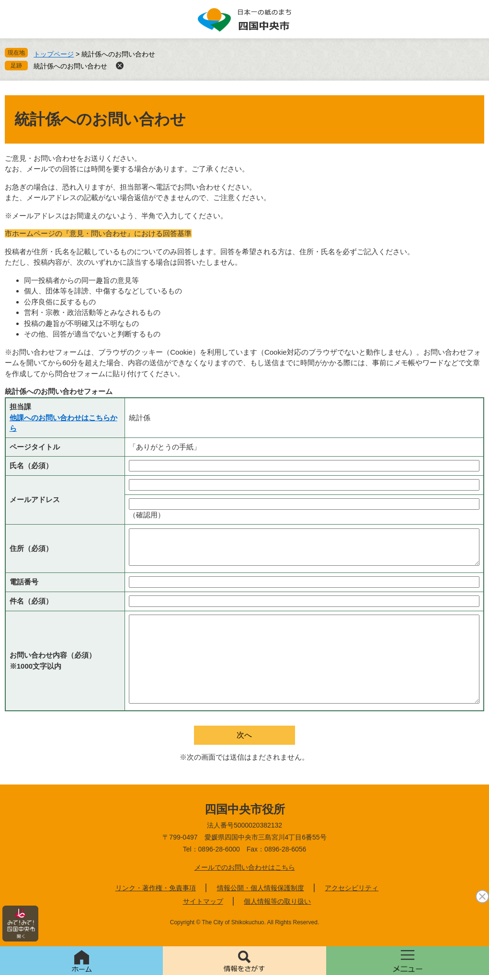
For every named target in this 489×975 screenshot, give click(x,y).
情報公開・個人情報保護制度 (260, 888)
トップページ (54, 54)
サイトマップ (203, 901)
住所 (31, 548)
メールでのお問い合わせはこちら (244, 867)
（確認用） (147, 515)
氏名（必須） (31, 465)
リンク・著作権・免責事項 (155, 888)
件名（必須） (31, 601)
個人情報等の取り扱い (277, 901)
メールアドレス (35, 499)
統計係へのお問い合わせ (70, 66)
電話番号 (24, 582)
